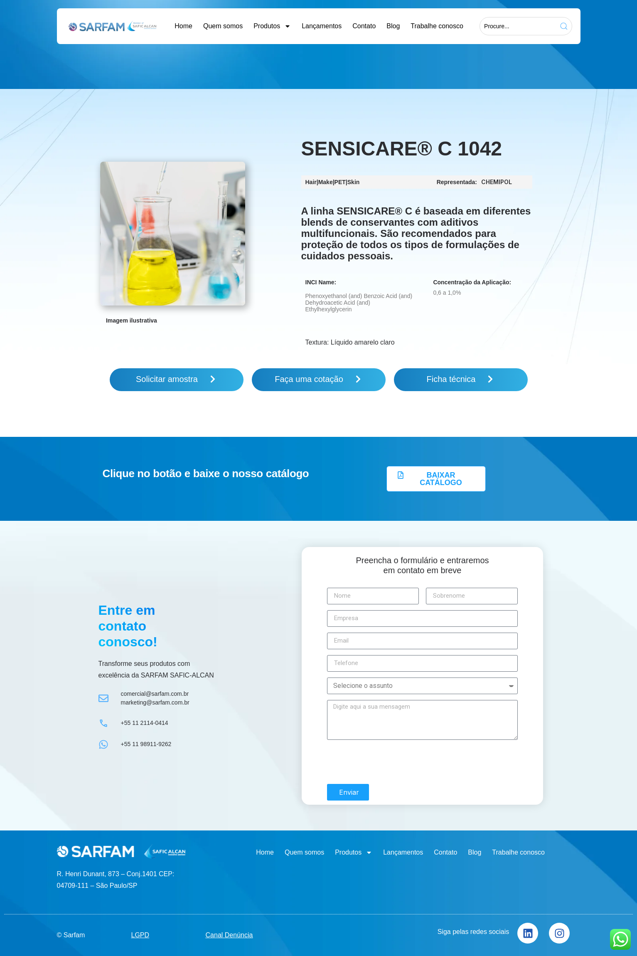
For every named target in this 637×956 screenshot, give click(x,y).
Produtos (272, 26)
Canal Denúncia (229, 931)
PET (340, 182)
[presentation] (390, 758)
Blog (393, 26)
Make (325, 182)
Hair (311, 182)
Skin (353, 182)
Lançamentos (322, 26)
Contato (364, 26)
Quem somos (223, 26)
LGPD (140, 931)
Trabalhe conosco (437, 26)
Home (183, 26)
